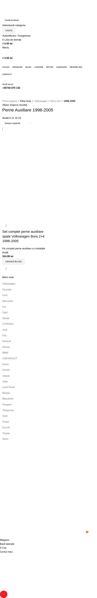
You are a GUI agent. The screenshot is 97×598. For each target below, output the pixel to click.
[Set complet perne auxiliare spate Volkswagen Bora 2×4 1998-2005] (25, 153)
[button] (13, 261)
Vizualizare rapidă (6, 269)
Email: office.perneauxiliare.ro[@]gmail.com (26, 485)
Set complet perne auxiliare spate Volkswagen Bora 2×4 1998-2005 (23, 236)
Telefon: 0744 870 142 (16, 480)
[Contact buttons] (3, 594)
